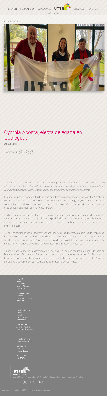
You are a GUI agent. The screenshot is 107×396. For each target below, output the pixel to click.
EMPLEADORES (22, 325)
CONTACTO (53, 13)
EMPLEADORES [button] (44, 9)
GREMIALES (21, 346)
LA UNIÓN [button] (12, 9)
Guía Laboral (21, 320)
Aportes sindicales (23, 327)
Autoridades (20, 284)
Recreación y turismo (24, 298)
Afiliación (19, 296)
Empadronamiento (23, 339)
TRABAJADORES (22, 293)
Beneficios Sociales (23, 310)
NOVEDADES (93, 9)
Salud (20, 315)
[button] (11, 57)
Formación (20, 301)
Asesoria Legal (23, 317)
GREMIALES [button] (79, 9)
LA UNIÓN (20, 279)
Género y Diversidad (23, 286)
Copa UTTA (20, 288)
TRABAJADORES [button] (27, 9)
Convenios (20, 349)
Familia (20, 313)
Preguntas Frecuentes (24, 341)
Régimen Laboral (22, 351)
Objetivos (19, 281)
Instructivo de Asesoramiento (27, 329)
